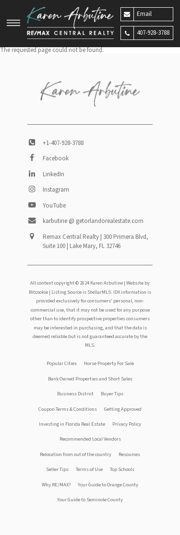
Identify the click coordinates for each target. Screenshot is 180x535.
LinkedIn (53, 174)
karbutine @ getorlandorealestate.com (93, 221)
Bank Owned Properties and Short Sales (90, 378)
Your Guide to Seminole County (90, 499)
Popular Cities (62, 363)
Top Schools (122, 469)
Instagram (56, 189)
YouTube (54, 205)
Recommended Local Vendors (90, 439)
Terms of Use (89, 469)
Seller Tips (57, 469)
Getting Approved (123, 409)
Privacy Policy (126, 424)
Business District (75, 393)
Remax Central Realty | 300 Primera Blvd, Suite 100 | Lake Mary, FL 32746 (95, 242)
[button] (13, 24)
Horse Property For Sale (109, 363)
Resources (129, 454)
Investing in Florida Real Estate (72, 424)
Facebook (56, 158)
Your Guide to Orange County (108, 484)
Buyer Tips (112, 393)
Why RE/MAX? (56, 484)
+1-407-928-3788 (63, 143)
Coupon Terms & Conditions (67, 409)
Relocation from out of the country (75, 454)
